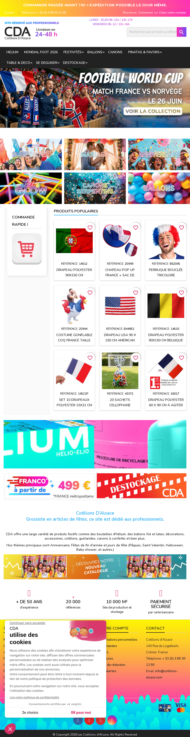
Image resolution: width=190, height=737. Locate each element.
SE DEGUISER (46, 62)
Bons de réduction (112, 665)
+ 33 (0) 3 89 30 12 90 (51, 13)
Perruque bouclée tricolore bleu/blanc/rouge (166, 275)
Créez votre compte (172, 13)
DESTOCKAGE (74, 62)
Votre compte (113, 628)
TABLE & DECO (18, 62)
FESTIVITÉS (72, 52)
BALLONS (94, 52)
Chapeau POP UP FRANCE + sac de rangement (120, 275)
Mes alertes (107, 671)
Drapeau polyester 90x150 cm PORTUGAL (74, 275)
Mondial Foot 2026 (41, 52)
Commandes (108, 646)
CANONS (115, 52)
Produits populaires (76, 211)
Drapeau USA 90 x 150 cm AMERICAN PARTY (120, 340)
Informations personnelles (118, 640)
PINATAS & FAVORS (144, 52)
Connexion (145, 13)
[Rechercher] (156, 32)
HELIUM (12, 52)
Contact (9, 13)
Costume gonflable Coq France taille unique (74, 340)
